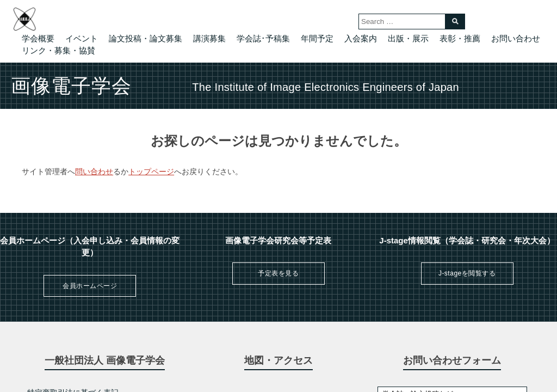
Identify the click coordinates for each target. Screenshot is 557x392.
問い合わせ (94, 171)
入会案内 (360, 38)
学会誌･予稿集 (263, 38)
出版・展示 (408, 38)
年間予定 (317, 38)
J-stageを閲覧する (467, 273)
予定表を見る (278, 273)
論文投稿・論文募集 (145, 38)
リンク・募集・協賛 (58, 50)
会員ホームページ (90, 286)
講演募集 (209, 38)
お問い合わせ (515, 38)
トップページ (151, 171)
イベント (81, 38)
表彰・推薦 (460, 38)
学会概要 (38, 38)
